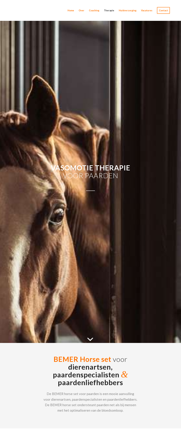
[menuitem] (70, 10)
